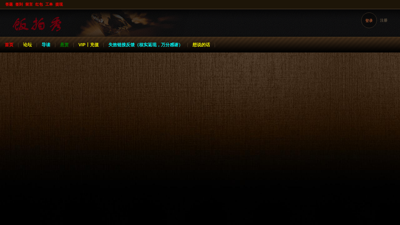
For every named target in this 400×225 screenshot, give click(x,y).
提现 (59, 4)
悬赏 (64, 44)
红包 (39, 4)
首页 (9, 44)
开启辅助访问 (394, 4)
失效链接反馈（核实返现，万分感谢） (145, 44)
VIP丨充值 (88, 44)
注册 (384, 20)
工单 (49, 4)
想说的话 (201, 44)
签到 (19, 4)
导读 (46, 44)
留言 (29, 4)
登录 (369, 20)
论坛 (27, 44)
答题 (9, 4)
